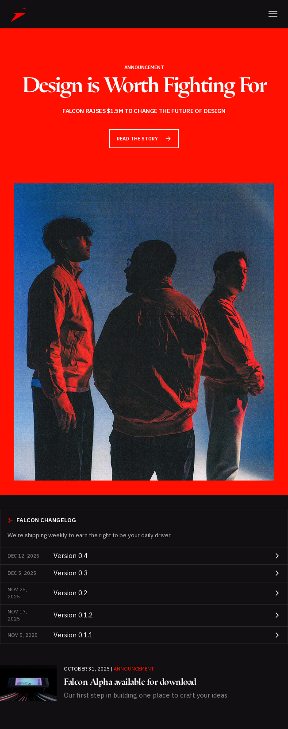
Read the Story (144, 139)
